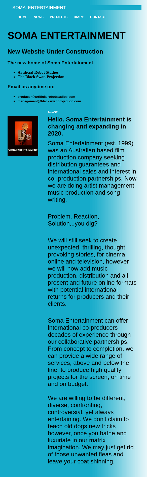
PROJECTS (58, 17)
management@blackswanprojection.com (49, 101)
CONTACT (98, 17)
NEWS (39, 17)
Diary (79, 17)
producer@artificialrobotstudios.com (46, 97)
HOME (22, 17)
